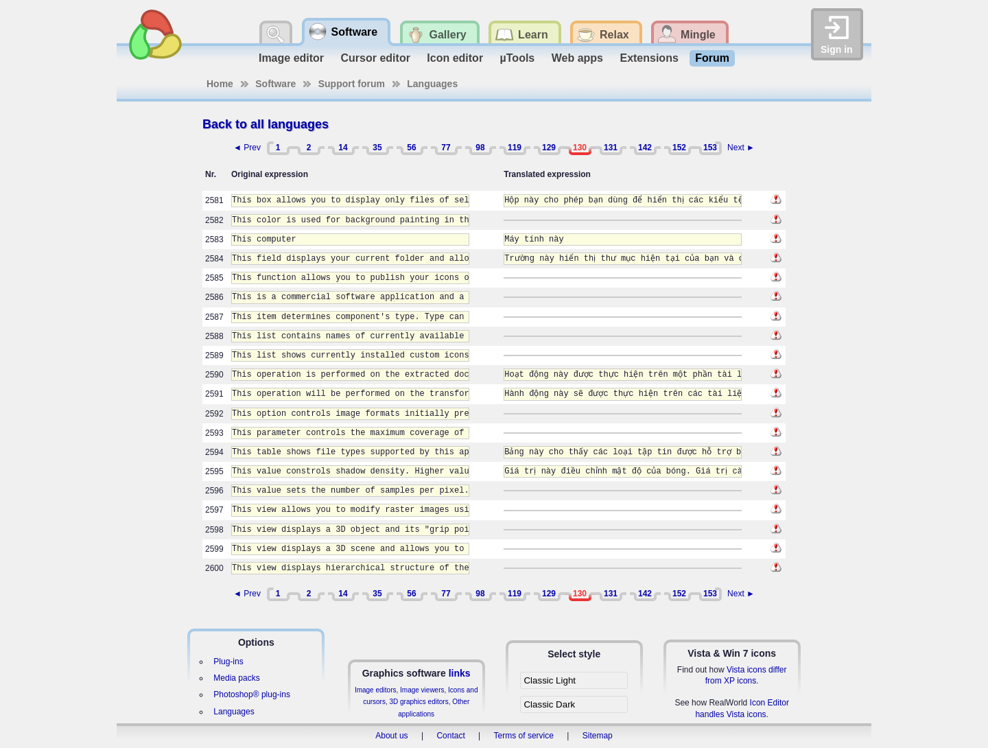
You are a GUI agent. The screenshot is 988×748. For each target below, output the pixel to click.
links (460, 673)
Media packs (236, 678)
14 (342, 147)
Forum (712, 58)
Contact (450, 735)
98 (479, 147)
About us (391, 735)
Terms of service (524, 735)
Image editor (291, 58)
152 (679, 147)
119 (514, 147)
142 (645, 147)
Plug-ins (228, 661)
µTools (517, 58)
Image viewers (422, 690)
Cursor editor (375, 58)
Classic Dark (549, 704)
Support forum (351, 83)
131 (611, 147)
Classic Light (550, 680)
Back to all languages (265, 124)
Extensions (649, 58)
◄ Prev (247, 147)
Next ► (741, 147)
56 (411, 147)
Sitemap (598, 735)
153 (710, 147)
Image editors (376, 690)
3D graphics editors (418, 701)
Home (220, 83)
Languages (432, 83)
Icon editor (455, 58)
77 (445, 147)
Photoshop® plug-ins (251, 694)
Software (275, 83)
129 (549, 147)
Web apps (577, 58)
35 (377, 147)
